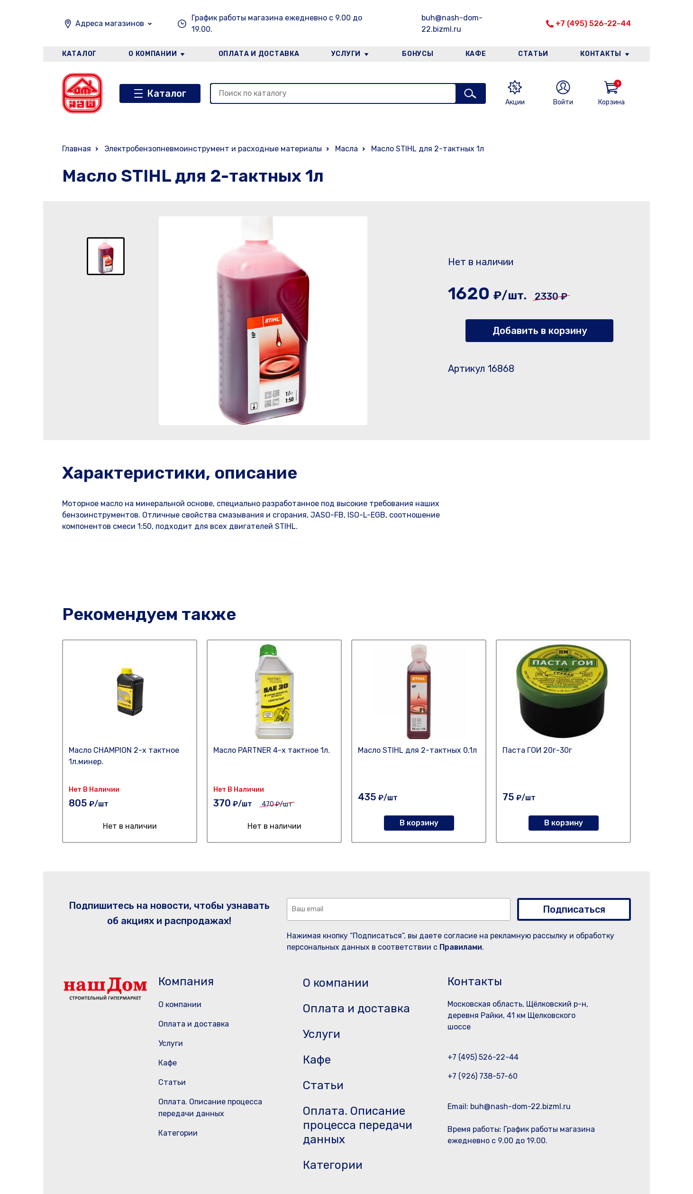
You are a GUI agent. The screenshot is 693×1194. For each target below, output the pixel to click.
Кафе (475, 54)
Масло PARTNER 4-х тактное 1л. (271, 750)
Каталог (79, 54)
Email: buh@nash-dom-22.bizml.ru (509, 1106)
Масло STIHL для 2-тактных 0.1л (417, 750)
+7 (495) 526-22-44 (593, 23)
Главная (76, 148)
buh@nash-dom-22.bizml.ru (452, 23)
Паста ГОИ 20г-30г (537, 750)
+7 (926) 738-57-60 (482, 1076)
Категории (178, 1133)
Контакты (600, 54)
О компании (152, 54)
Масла (346, 148)
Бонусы (417, 54)
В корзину (419, 822)
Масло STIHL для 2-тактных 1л (427, 148)
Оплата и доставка (259, 54)
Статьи (533, 54)
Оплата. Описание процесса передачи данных (357, 1125)
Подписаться (574, 909)
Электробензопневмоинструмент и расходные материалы (213, 148)
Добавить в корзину (539, 330)
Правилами (460, 947)
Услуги (346, 54)
